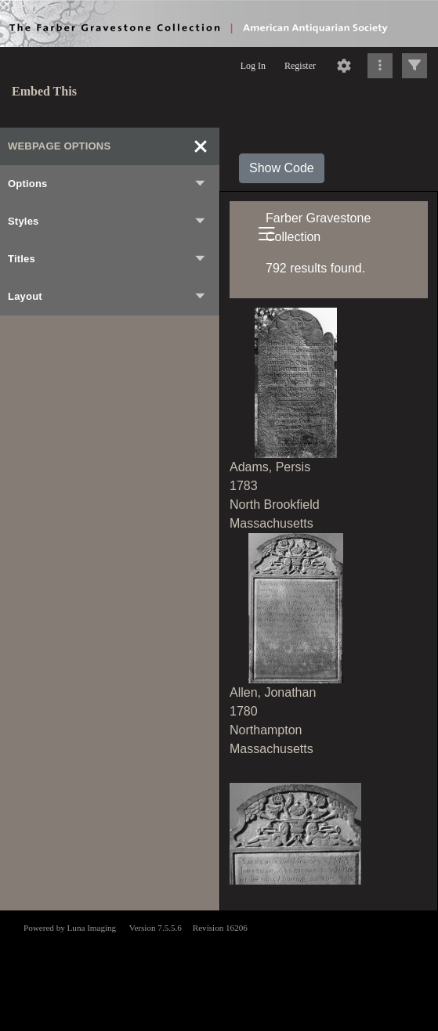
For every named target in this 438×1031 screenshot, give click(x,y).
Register (300, 65)
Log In (253, 65)
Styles (107, 221)
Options (107, 184)
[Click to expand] (414, 65)
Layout (107, 296)
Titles (107, 259)
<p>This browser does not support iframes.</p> (219, 969)
